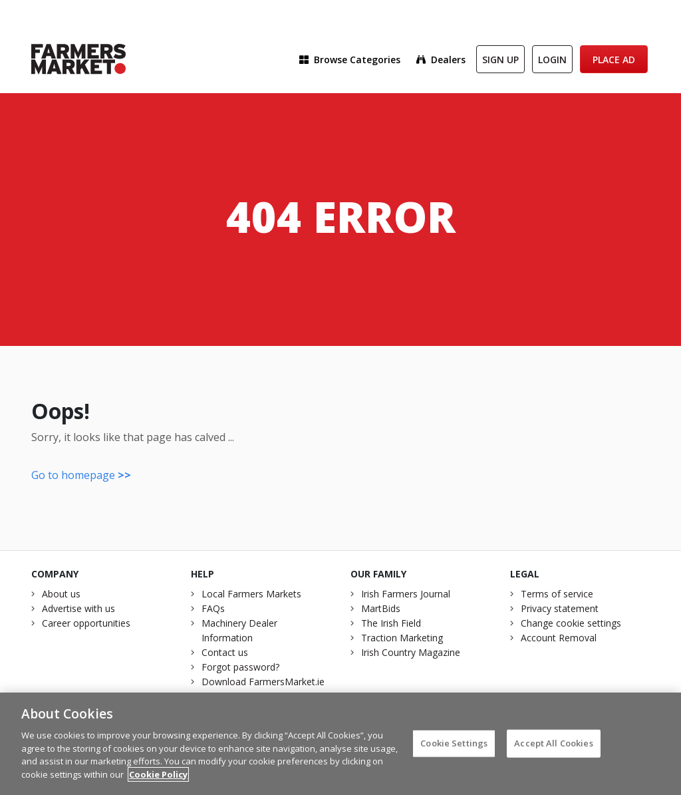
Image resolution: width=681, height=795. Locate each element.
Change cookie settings (571, 623)
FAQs (213, 608)
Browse (349, 60)
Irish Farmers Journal (405, 593)
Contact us (225, 652)
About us (61, 593)
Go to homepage (81, 475)
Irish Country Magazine (410, 652)
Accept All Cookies (553, 748)
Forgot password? (240, 667)
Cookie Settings (453, 748)
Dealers (441, 60)
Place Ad (614, 59)
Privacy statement (560, 608)
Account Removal (559, 637)
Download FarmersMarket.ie (263, 681)
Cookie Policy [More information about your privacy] (158, 780)
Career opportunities (86, 623)
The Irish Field (391, 623)
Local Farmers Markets (251, 593)
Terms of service (557, 593)
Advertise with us (78, 608)
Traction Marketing (402, 637)
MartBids (380, 608)
